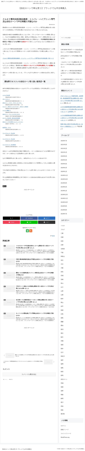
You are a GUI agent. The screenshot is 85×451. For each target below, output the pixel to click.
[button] (46, 222)
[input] (71, 37)
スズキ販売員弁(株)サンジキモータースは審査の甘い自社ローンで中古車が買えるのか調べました (72, 82)
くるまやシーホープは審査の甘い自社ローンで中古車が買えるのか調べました (71, 64)
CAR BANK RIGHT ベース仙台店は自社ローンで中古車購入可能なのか (72, 51)
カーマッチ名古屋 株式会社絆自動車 (11, 118)
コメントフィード (66, 433)
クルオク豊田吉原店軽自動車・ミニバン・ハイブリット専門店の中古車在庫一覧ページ (28, 58)
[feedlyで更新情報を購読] (27, 230)
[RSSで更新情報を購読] (30, 230)
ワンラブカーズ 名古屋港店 (9, 144)
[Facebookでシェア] (29, 218)
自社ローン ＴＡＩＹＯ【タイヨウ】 (11, 114)
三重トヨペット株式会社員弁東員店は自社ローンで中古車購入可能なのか (71, 73)
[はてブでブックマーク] (46, 218)
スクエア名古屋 (6, 95)
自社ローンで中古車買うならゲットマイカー (13, 122)
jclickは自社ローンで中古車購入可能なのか (71, 57)
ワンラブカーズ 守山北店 (9, 139)
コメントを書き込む (29, 374)
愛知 (4, 186)
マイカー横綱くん (7, 110)
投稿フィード (65, 429)
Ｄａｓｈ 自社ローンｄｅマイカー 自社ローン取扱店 (15, 106)
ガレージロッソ (6, 99)
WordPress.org (65, 437)
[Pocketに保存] (11, 222)
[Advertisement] (29, 201)
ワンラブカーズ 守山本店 (9, 133)
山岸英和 (70, 111)
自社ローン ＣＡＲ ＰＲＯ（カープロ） (12, 102)
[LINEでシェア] (29, 222)
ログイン (63, 426)
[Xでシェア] (11, 218)
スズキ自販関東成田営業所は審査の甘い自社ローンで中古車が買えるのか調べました (71, 109)
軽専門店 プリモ (7, 127)
